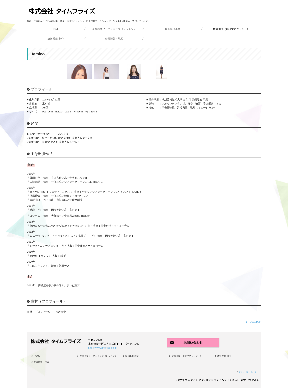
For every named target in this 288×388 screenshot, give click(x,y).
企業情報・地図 (114, 38)
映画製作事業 (172, 29)
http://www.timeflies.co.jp (102, 347)
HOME (56, 29)
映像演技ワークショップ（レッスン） (114, 29)
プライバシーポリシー (249, 372)
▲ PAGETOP (253, 321)
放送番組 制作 (55, 38)
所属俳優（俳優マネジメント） (231, 29)
